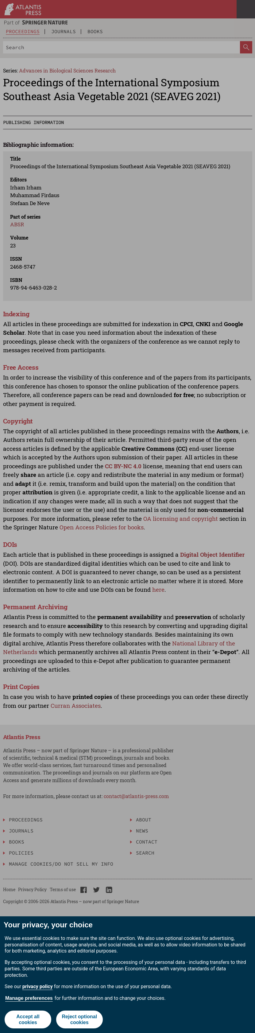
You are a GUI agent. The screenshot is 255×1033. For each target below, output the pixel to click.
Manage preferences (29, 998)
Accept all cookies (28, 1019)
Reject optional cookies (79, 1019)
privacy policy (37, 986)
